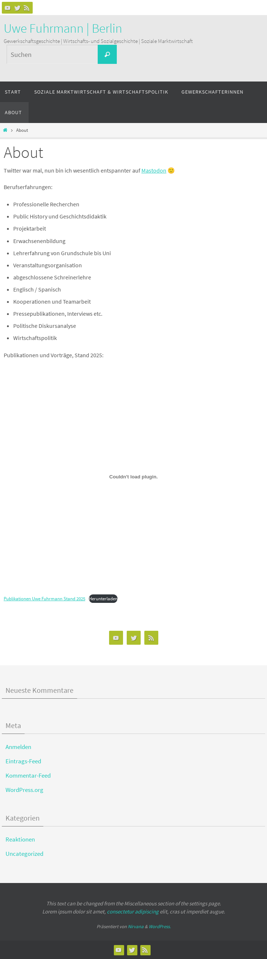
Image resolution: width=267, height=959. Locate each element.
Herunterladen (103, 599)
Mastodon (153, 170)
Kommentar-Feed (28, 775)
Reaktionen (20, 839)
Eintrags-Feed (23, 761)
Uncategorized (24, 854)
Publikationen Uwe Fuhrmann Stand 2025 (44, 599)
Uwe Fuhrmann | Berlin (63, 28)
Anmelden (18, 747)
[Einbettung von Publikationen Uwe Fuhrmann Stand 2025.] (133, 477)
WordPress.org (24, 790)
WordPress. (160, 926)
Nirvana (136, 926)
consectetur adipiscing (133, 911)
